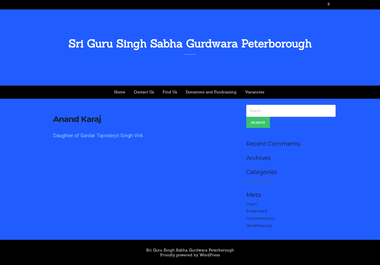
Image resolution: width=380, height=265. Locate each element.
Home (119, 91)
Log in (251, 204)
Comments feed (260, 218)
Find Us (170, 91)
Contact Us (144, 91)
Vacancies (254, 91)
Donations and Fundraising (211, 91)
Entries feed (256, 211)
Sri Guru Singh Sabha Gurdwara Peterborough (190, 43)
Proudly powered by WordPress (190, 254)
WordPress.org (258, 226)
